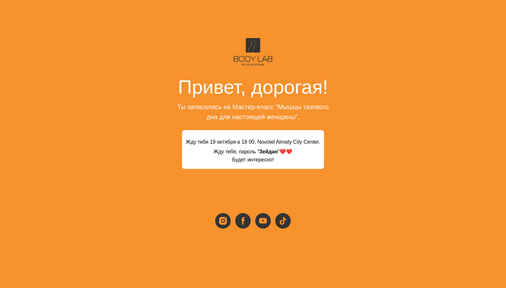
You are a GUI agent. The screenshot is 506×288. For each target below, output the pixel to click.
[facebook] (243, 221)
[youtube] (263, 221)
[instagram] (223, 221)
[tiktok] (283, 221)
